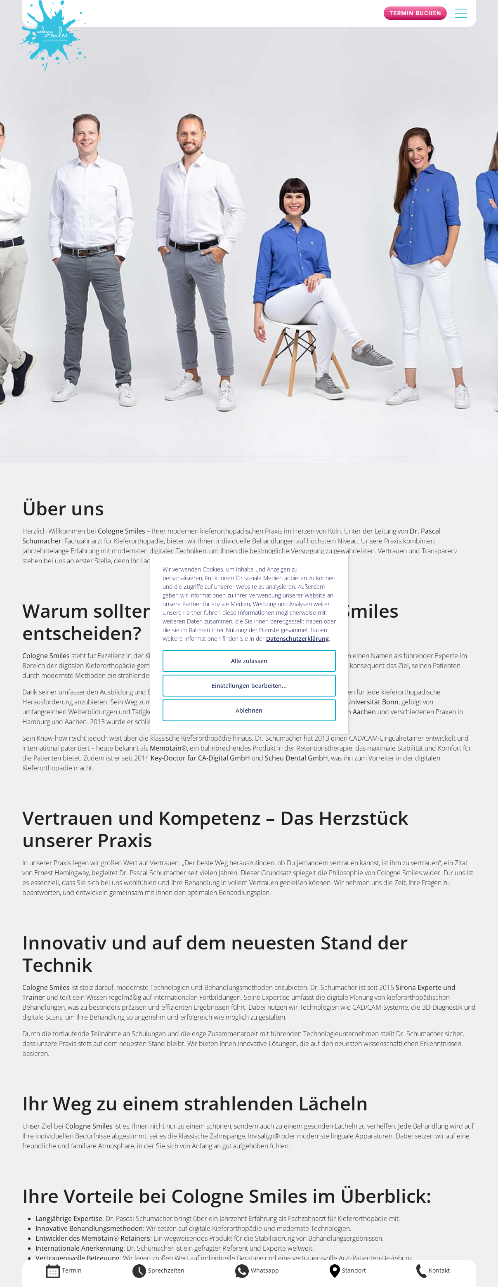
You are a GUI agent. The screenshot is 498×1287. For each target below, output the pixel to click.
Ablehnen (249, 710)
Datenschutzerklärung (297, 638)
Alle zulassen (249, 661)
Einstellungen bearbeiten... (249, 686)
